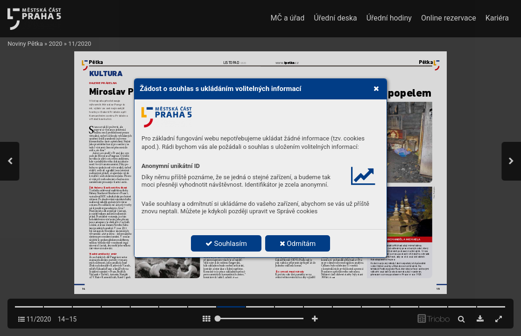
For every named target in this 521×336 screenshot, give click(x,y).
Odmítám (298, 243)
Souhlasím (226, 243)
